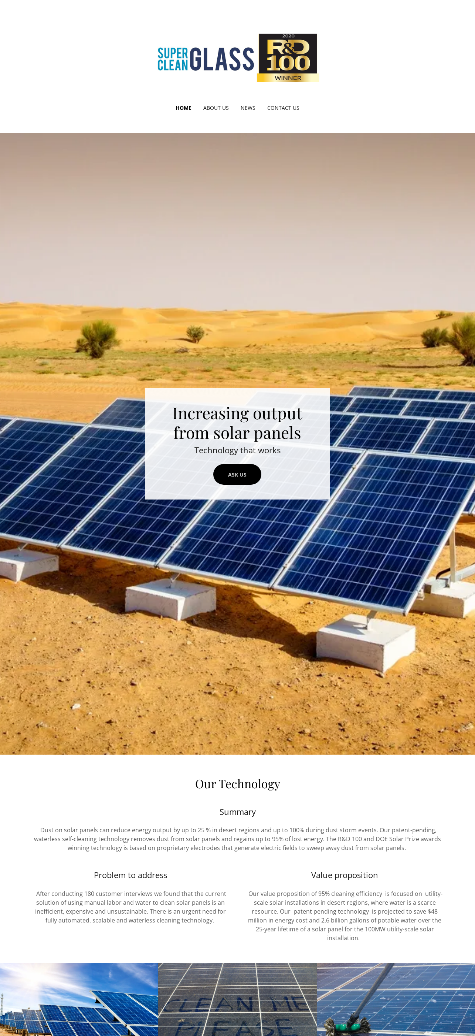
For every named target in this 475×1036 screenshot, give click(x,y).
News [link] (248, 107)
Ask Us (237, 474)
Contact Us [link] (283, 107)
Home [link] (183, 107)
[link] (237, 57)
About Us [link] (216, 107)
